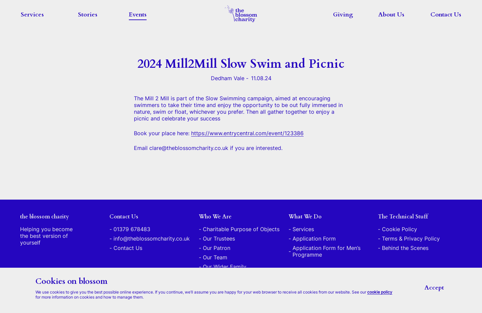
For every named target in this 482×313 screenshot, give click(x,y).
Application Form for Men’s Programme (326, 251)
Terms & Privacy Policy (411, 238)
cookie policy (379, 292)
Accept (434, 287)
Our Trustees (219, 238)
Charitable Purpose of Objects (241, 229)
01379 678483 (131, 229)
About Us (391, 14)
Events (138, 14)
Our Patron (216, 248)
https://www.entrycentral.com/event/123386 (247, 133)
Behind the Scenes (405, 248)
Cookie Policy (399, 229)
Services (32, 14)
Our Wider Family (224, 266)
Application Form (314, 238)
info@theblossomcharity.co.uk (151, 238)
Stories (87, 14)
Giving (343, 14)
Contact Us (445, 14)
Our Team (215, 257)
